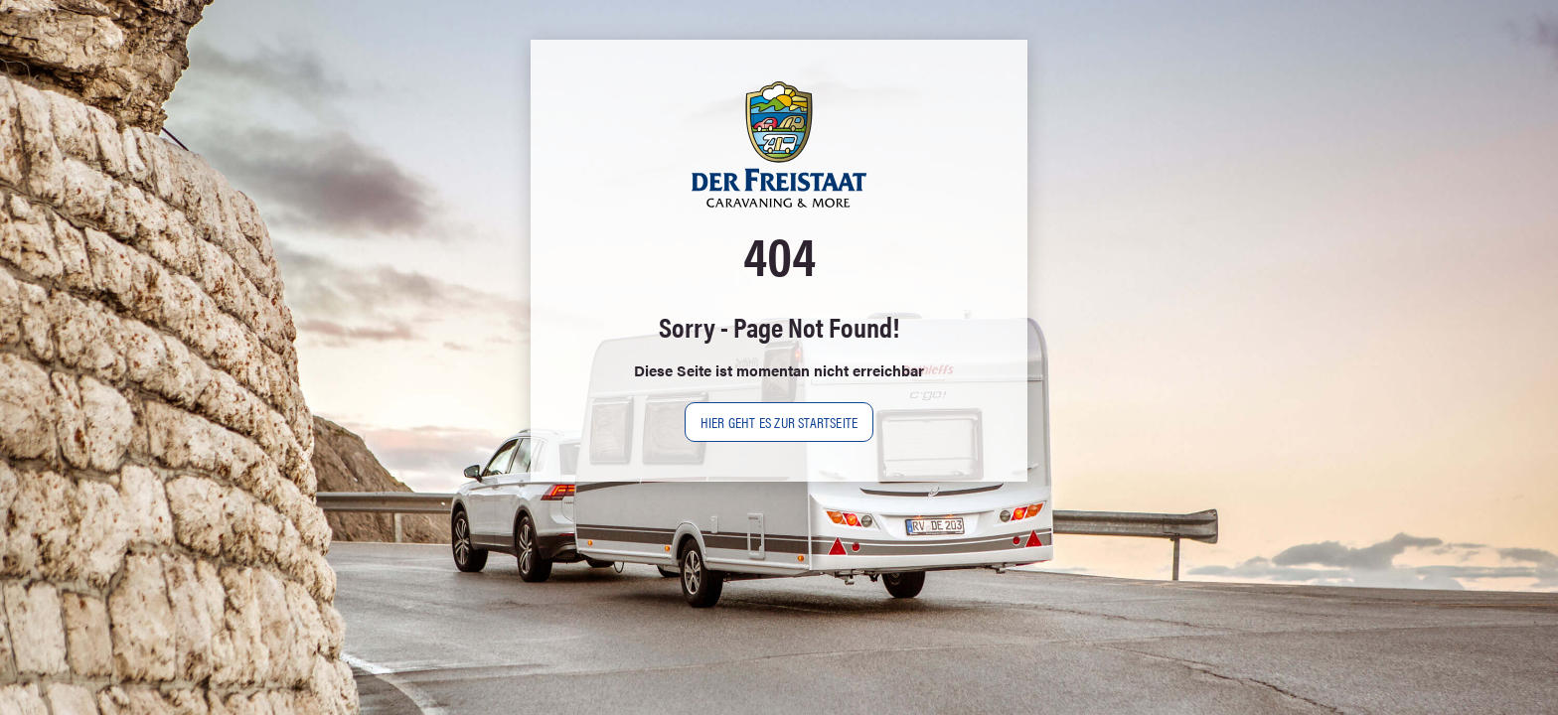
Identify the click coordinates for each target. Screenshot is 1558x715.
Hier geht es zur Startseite (779, 421)
